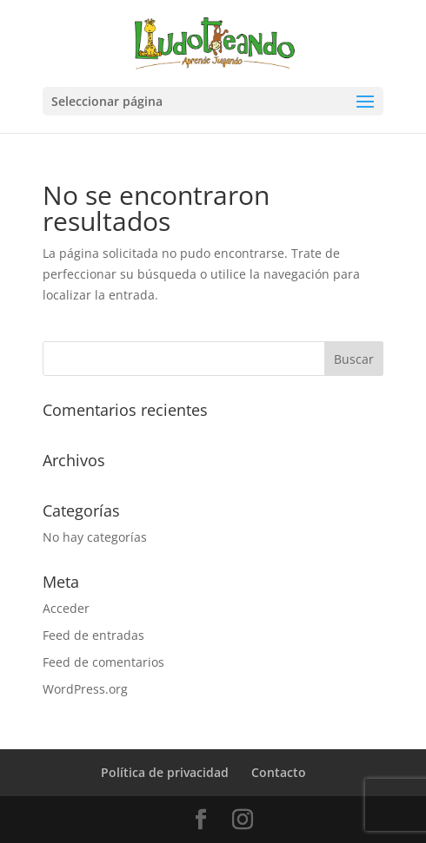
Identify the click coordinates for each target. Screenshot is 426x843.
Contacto (278, 772)
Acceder (66, 608)
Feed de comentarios (103, 662)
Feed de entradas (93, 635)
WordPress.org (85, 689)
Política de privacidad (165, 772)
